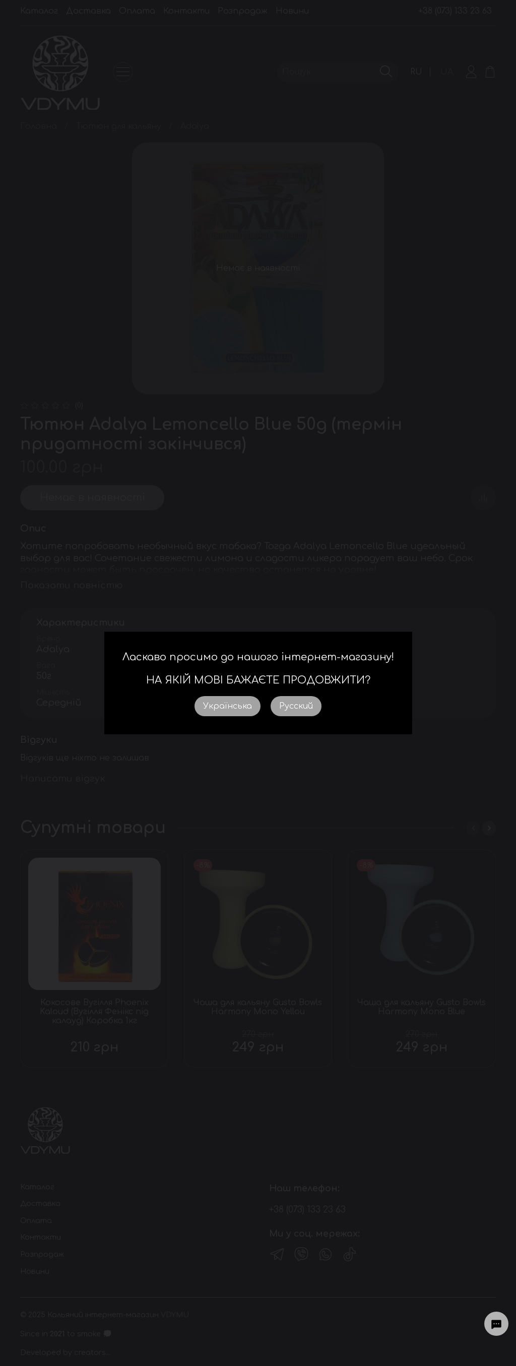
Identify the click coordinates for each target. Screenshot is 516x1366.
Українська (227, 706)
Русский (296, 706)
